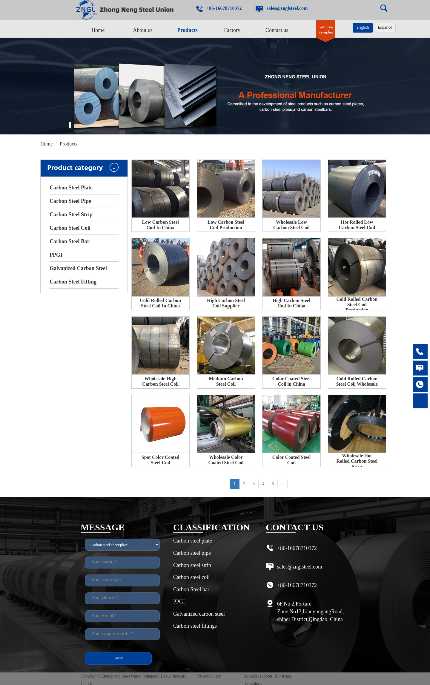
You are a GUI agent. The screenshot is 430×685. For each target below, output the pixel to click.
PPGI (56, 255)
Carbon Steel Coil (70, 228)
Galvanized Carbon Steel (78, 268)
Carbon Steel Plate (71, 188)
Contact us (276, 30)
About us (143, 30)
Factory (232, 30)
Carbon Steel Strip (71, 214)
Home (98, 30)
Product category (82, 168)
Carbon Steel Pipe (70, 201)
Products (187, 30)
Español (385, 27)
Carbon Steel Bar (70, 241)
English (363, 27)
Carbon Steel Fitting (73, 282)
